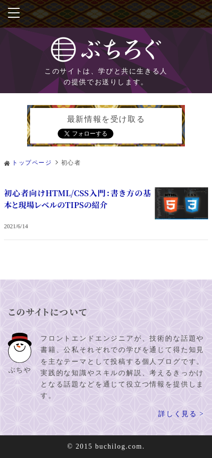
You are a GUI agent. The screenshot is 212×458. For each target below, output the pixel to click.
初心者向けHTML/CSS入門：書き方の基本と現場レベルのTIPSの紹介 (77, 199)
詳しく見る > (181, 414)
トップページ (32, 162)
